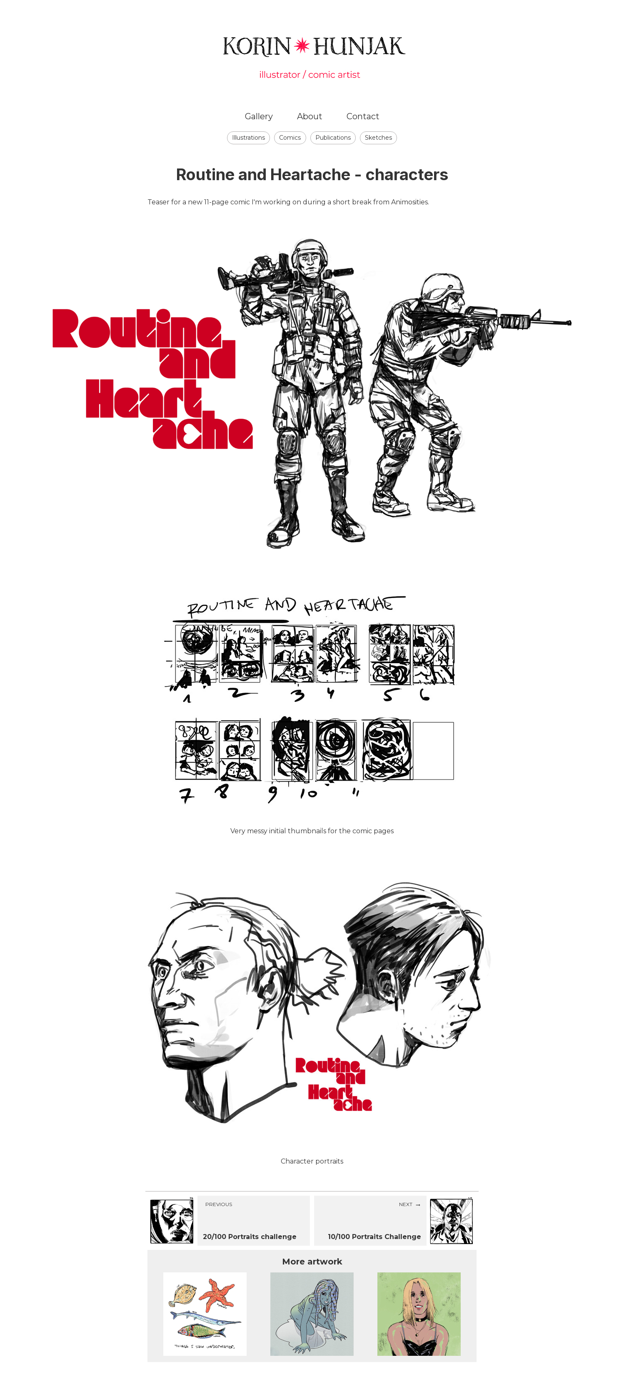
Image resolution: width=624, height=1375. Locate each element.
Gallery (259, 116)
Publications (333, 137)
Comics (290, 137)
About (309, 116)
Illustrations (248, 137)
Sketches (378, 137)
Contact (363, 116)
